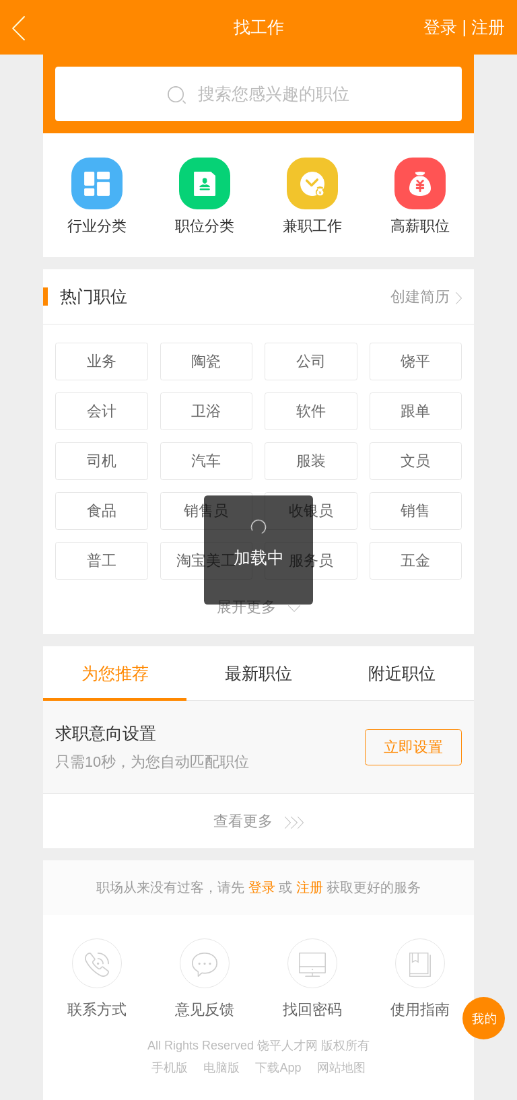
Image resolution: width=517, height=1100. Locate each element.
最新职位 (258, 673)
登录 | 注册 (464, 27)
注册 (309, 887)
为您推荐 (115, 673)
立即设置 (413, 746)
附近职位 (402, 673)
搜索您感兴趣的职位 (258, 94)
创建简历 (426, 296)
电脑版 (221, 1067)
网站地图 (341, 1067)
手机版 (169, 1067)
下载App (278, 1067)
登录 (261, 887)
